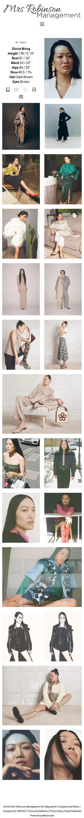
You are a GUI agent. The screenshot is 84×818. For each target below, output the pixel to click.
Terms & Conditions (38, 811)
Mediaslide (48, 815)
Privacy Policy (57, 811)
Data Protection (73, 811)
